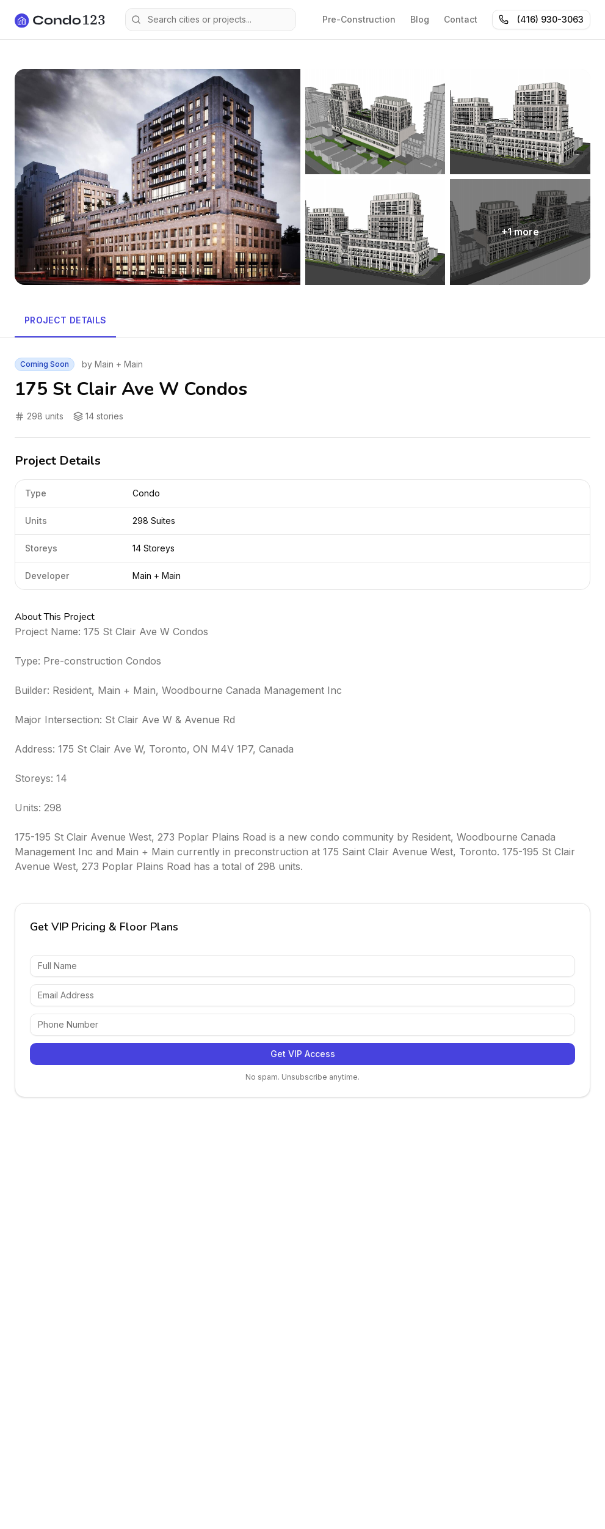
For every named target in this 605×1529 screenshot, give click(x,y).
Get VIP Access (302, 1053)
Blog (419, 19)
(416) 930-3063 (541, 19)
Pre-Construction (359, 19)
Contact (460, 19)
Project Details (65, 320)
